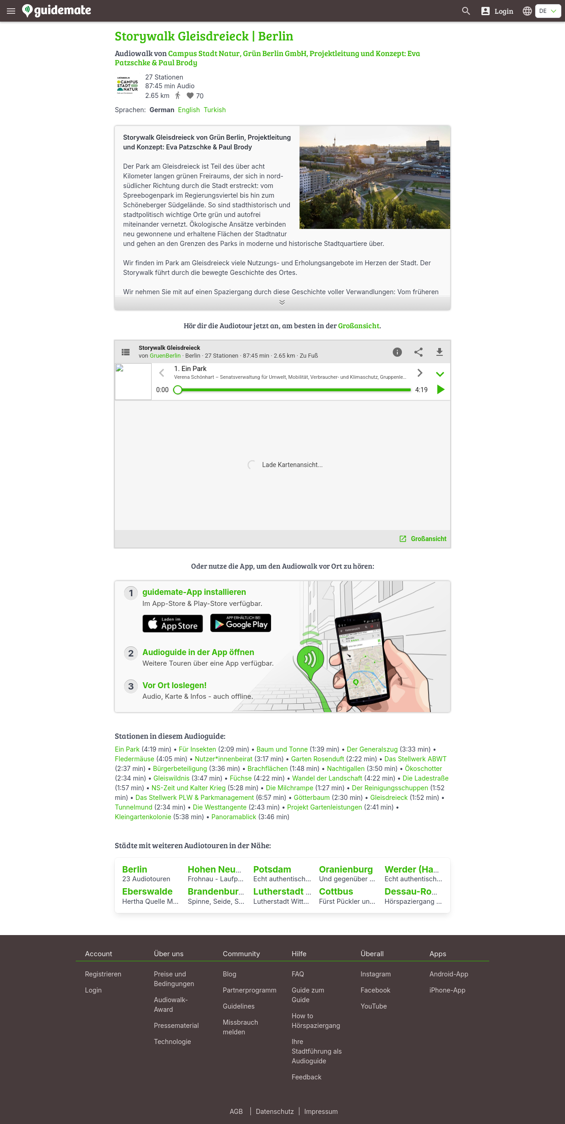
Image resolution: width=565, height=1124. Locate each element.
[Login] (496, 11)
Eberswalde (147, 891)
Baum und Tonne (282, 749)
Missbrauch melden (240, 1027)
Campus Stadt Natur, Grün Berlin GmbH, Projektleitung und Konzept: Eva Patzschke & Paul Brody (267, 58)
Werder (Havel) (416, 869)
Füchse (241, 778)
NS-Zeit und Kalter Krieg (189, 788)
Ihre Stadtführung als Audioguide (317, 1051)
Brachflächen (268, 768)
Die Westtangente (220, 807)
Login (93, 990)
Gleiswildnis (171, 778)
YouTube (374, 1006)
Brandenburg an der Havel (243, 891)
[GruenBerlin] (127, 85)
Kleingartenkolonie (143, 817)
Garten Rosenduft (318, 759)
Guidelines (238, 1006)
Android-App (449, 974)
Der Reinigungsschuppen (390, 788)
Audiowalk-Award (171, 1004)
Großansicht (358, 325)
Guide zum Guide (308, 995)
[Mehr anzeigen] (282, 303)
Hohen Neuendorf (226, 869)
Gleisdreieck (389, 797)
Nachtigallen (346, 768)
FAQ (298, 974)
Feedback (307, 1077)
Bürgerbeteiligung (180, 768)
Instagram (376, 974)
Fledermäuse (134, 759)
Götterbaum (312, 797)
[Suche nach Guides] (466, 11)
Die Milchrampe (289, 788)
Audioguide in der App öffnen (198, 652)
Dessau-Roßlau (417, 891)
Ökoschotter (423, 768)
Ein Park (127, 749)
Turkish (214, 110)
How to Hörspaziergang (316, 1020)
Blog (230, 974)
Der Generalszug (372, 749)
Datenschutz (275, 1111)
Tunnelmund (134, 807)
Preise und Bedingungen (174, 978)
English (189, 110)
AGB (236, 1111)
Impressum (321, 1111)
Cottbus (336, 891)
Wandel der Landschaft (327, 778)
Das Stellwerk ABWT (415, 759)
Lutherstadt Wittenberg (304, 891)
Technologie (172, 1041)
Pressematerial (176, 1025)
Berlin (134, 869)
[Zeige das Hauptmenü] (11, 11)
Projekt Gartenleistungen (324, 807)
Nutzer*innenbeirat (224, 759)
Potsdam (272, 869)
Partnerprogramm (250, 990)
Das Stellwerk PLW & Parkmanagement (195, 797)
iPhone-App (447, 990)
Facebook (375, 990)
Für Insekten (197, 749)
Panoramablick (233, 817)
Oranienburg (346, 869)
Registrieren (103, 974)
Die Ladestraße (426, 778)
